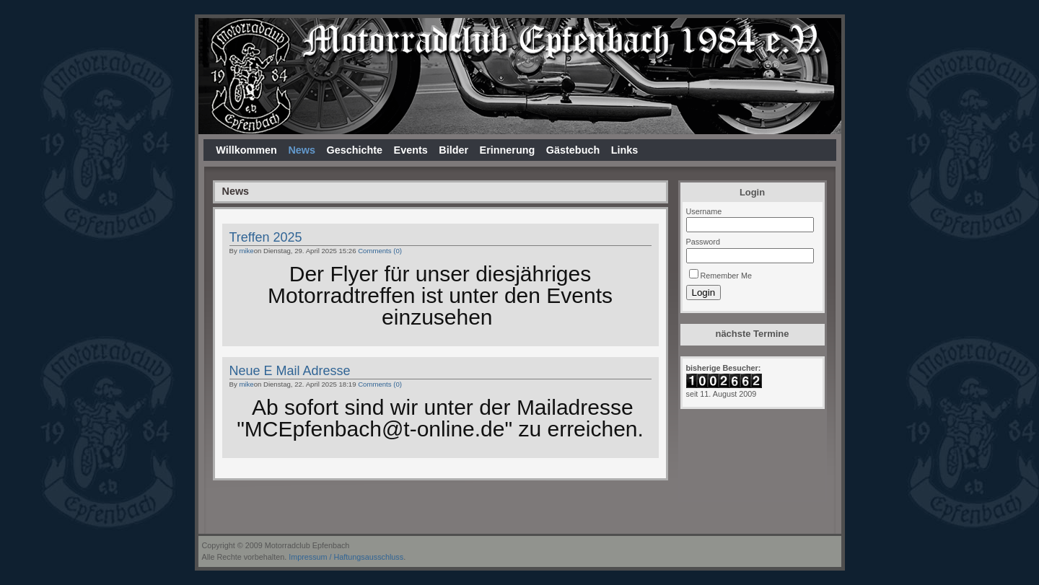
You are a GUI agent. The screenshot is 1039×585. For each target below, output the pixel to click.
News (301, 149)
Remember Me (726, 275)
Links (625, 149)
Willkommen (246, 149)
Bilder (453, 149)
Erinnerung (507, 149)
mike (246, 251)
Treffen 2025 (265, 237)
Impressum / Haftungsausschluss (346, 557)
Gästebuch (573, 149)
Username (704, 211)
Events (411, 149)
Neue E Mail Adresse (290, 371)
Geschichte (354, 149)
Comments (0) (380, 251)
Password (703, 241)
